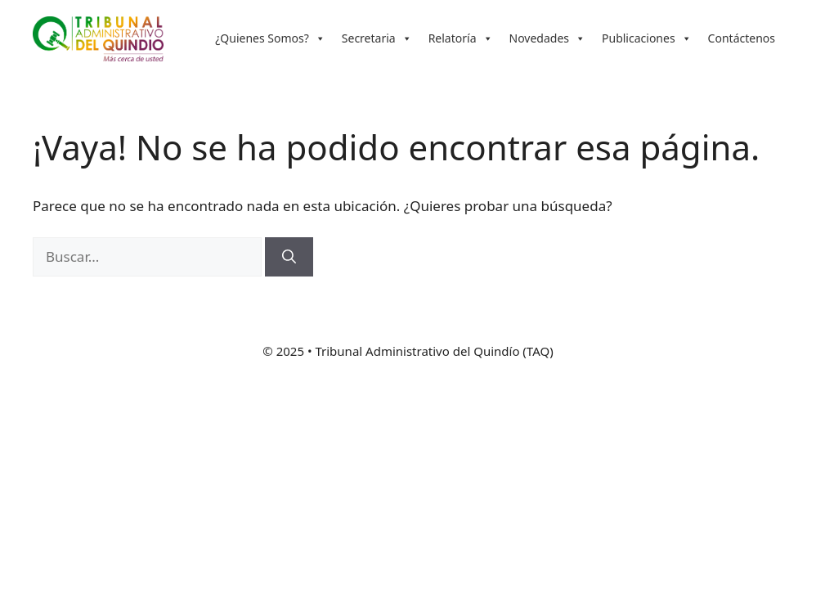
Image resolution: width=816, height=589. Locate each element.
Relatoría (460, 38)
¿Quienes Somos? (270, 38)
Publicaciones (647, 38)
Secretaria (377, 38)
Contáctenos (741, 38)
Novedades (547, 38)
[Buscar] (289, 257)
